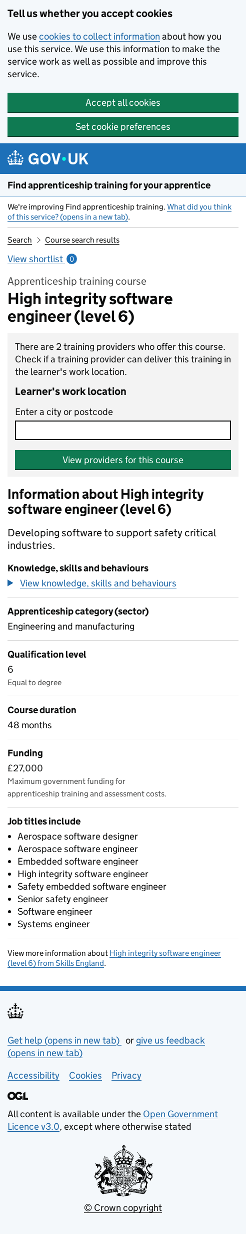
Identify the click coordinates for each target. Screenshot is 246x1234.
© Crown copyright (123, 1207)
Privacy (127, 1075)
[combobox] (123, 430)
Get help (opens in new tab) (65, 1040)
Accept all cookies (123, 102)
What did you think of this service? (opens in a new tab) (120, 212)
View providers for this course (123, 460)
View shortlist (42, 259)
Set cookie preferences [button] (123, 126)
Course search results (82, 240)
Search (20, 240)
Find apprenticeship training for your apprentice (109, 185)
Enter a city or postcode (64, 412)
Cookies (85, 1075)
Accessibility (34, 1075)
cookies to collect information (99, 36)
